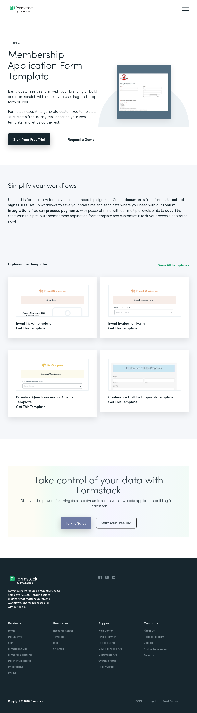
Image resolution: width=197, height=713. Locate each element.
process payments (62, 210)
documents (135, 200)
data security (168, 210)
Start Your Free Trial (29, 139)
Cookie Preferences (155, 649)
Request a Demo (81, 139)
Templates (17, 43)
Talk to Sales (76, 530)
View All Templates (173, 265)
